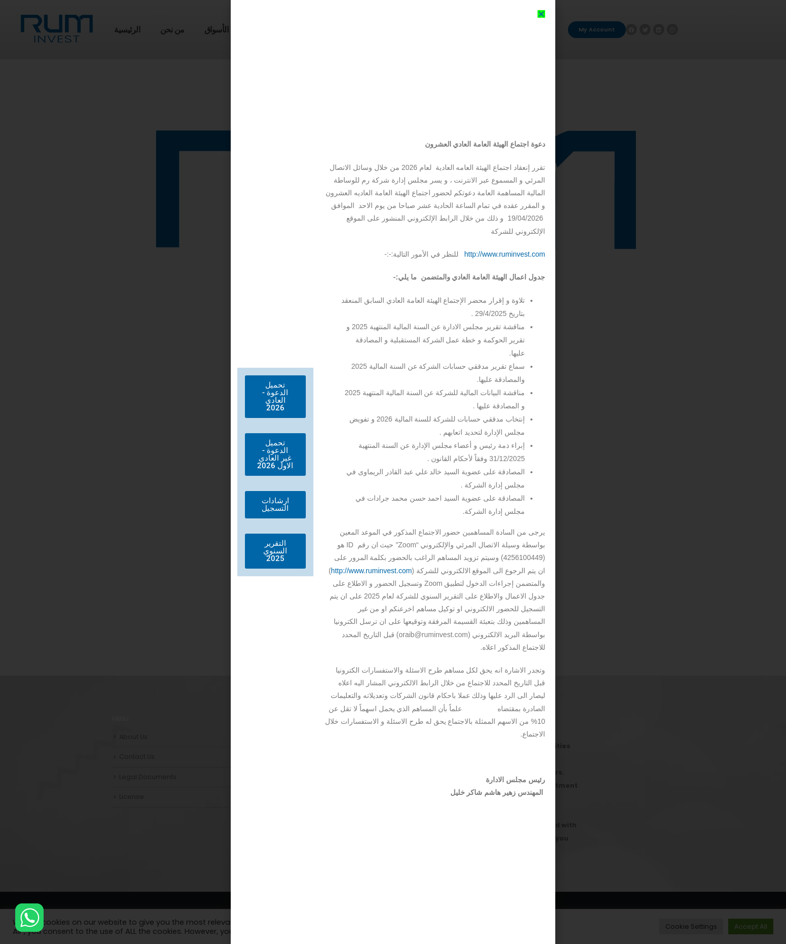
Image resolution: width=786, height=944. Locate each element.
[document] (393, 472)
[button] (541, 14)
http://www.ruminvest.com (504, 254)
